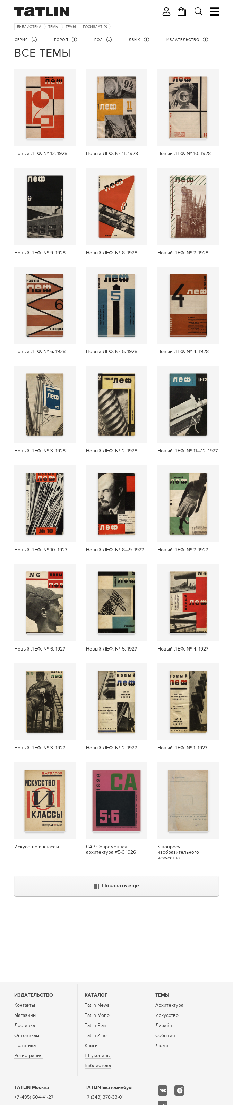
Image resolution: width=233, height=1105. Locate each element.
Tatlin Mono (97, 1015)
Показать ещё (116, 886)
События (165, 1035)
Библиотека (29, 27)
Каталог (96, 995)
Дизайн (163, 1025)
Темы (53, 27)
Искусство (167, 1015)
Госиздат (95, 27)
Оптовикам (26, 1035)
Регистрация (28, 1055)
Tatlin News (97, 1005)
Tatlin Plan (95, 1025)
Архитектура (169, 1005)
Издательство (33, 995)
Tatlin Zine (96, 1035)
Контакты (24, 1005)
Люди (161, 1045)
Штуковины (98, 1055)
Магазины (25, 1015)
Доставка (24, 1025)
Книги (91, 1045)
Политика (25, 1045)
